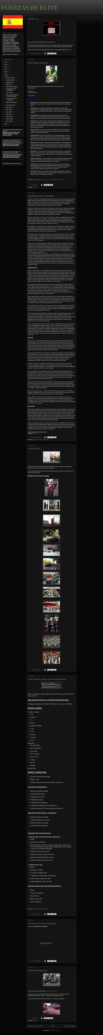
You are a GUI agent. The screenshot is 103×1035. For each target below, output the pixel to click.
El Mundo (34, 433)
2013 (6, 64)
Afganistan (35, 439)
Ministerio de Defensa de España (40, 908)
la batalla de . (52, 991)
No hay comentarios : (36, 53)
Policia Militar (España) (38, 63)
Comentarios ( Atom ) (55, 1030)
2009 (6, 73)
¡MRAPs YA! (33, 19)
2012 (6, 66)
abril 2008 (8, 114)
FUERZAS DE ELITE (29, 7)
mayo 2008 (9, 112)
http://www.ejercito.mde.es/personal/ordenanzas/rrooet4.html (48, 179)
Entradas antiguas (70, 1026)
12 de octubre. (34, 448)
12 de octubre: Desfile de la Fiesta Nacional (47, 679)
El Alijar (70, 49)
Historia (35, 1020)
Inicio (53, 1026)
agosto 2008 (9, 107)
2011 (6, 69)
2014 (6, 62)
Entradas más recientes (35, 1026)
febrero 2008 (9, 119)
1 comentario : (34, 185)
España (35, 187)
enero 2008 (9, 121)
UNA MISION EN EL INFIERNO (41, 196)
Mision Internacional (44, 439)
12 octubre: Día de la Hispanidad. (42, 923)
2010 (6, 71)
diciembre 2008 (10, 77)
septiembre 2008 (10, 105)
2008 (6, 75)
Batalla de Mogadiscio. (38, 970)
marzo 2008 (9, 116)
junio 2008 (9, 109)
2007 (6, 124)
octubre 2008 (9, 82)
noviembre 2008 (10, 80)
